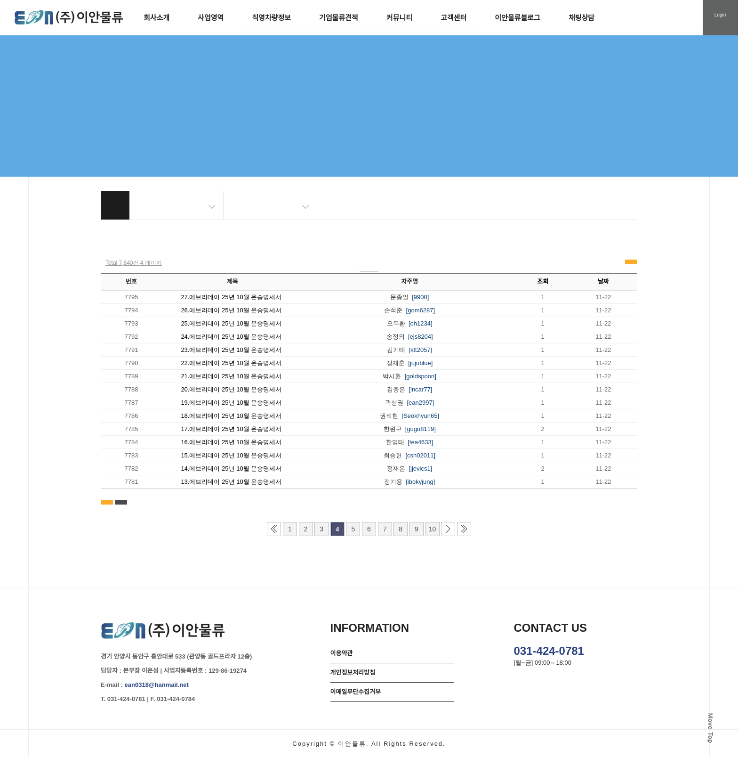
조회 (542, 281)
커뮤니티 (399, 18)
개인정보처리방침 (353, 672)
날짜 (603, 281)
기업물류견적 (338, 18)
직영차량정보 (271, 18)
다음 (448, 529)
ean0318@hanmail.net (157, 684)
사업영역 (211, 18)
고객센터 (453, 18)
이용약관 (341, 653)
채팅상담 (581, 18)
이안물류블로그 (517, 18)
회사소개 (156, 18)
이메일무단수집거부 (355, 691)
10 (432, 529)
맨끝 (464, 529)
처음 (274, 529)
